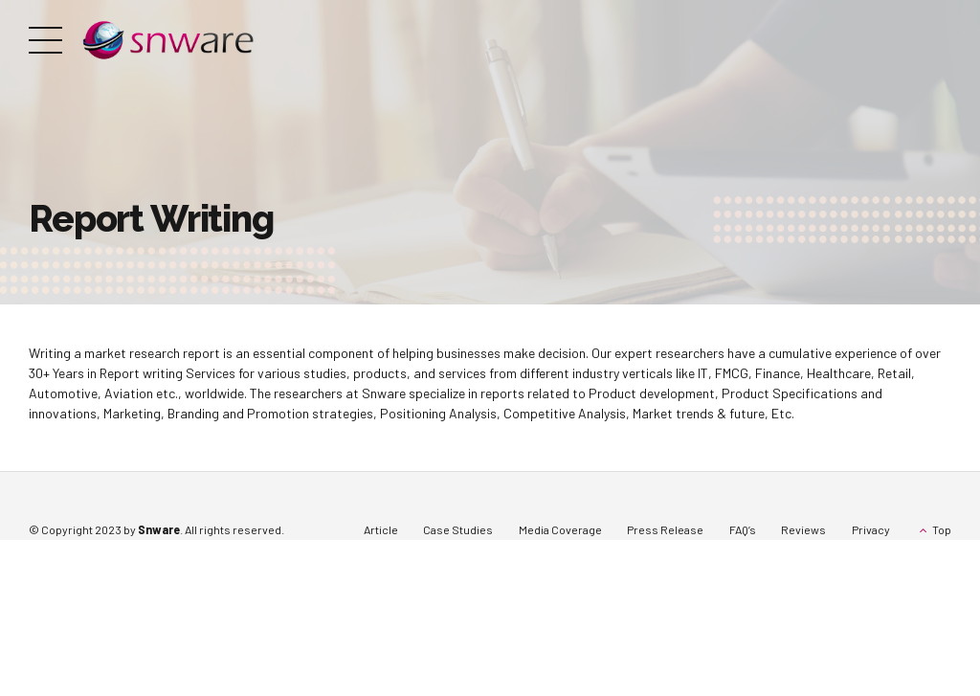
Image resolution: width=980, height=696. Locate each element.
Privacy (871, 529)
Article (381, 529)
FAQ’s (742, 529)
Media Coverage (560, 529)
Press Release (665, 529)
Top (941, 529)
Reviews (803, 529)
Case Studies (458, 529)
